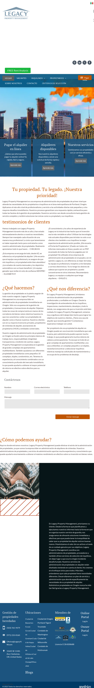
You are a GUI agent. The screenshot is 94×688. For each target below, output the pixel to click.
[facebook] (90, 63)
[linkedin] (79, 63)
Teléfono (67, 387)
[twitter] (84, 63)
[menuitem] (8, 78)
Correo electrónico (42, 387)
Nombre (7, 387)
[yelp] (74, 63)
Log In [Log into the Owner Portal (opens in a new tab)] (85, 635)
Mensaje (8, 397)
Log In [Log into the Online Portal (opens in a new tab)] (85, 621)
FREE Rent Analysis (17, 70)
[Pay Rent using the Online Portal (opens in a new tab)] (85, 77)
